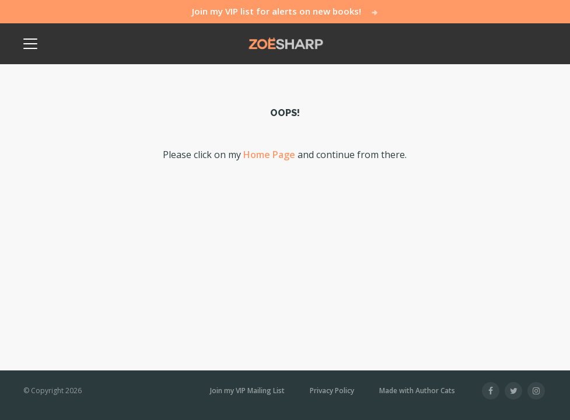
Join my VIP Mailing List (247, 390)
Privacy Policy (332, 390)
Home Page (269, 154)
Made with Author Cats (417, 391)
